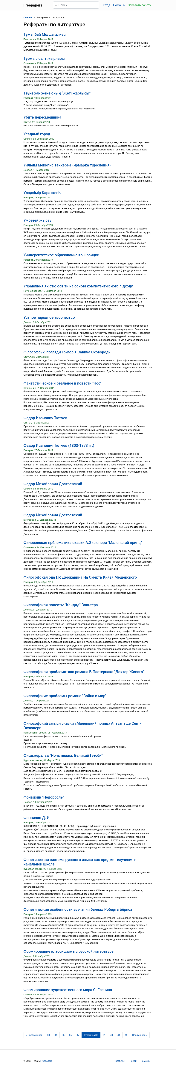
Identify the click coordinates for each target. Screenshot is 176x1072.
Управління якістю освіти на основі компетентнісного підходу (78, 286)
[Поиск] (76, 5)
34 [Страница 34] (55, 1035)
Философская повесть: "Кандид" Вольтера (61, 605)
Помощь (119, 5)
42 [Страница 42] (126, 1035)
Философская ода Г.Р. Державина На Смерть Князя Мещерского (80, 577)
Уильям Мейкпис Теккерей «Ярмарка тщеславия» (67, 165)
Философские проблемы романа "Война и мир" (65, 696)
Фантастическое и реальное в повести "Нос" (63, 383)
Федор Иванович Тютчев (45, 418)
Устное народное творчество (49, 317)
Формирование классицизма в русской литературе (69, 951)
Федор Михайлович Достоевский (53, 484)
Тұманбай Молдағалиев (45, 34)
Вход (106, 5)
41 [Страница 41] (118, 1035)
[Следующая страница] (140, 1035)
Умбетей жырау (37, 220)
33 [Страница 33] (48, 1035)
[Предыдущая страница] (34, 1035)
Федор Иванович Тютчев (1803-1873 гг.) (59, 445)
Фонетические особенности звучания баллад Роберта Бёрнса (78, 909)
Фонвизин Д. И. (37, 818)
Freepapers (46, 1061)
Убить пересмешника (42, 117)
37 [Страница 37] (77, 1035)
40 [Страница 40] (111, 1035)
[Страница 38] (91, 1035)
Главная (28, 17)
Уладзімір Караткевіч (43, 193)
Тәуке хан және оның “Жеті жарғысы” (57, 93)
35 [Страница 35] (63, 1035)
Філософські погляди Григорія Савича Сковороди (67, 352)
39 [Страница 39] (104, 1035)
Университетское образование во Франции (62, 255)
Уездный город (37, 134)
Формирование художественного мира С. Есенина (68, 990)
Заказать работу (139, 5)
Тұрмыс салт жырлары (44, 58)
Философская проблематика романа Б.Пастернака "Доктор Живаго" (84, 672)
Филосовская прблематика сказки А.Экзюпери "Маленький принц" (83, 542)
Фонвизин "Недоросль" (44, 797)
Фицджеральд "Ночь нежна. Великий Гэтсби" (63, 755)
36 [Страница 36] (70, 1035)
